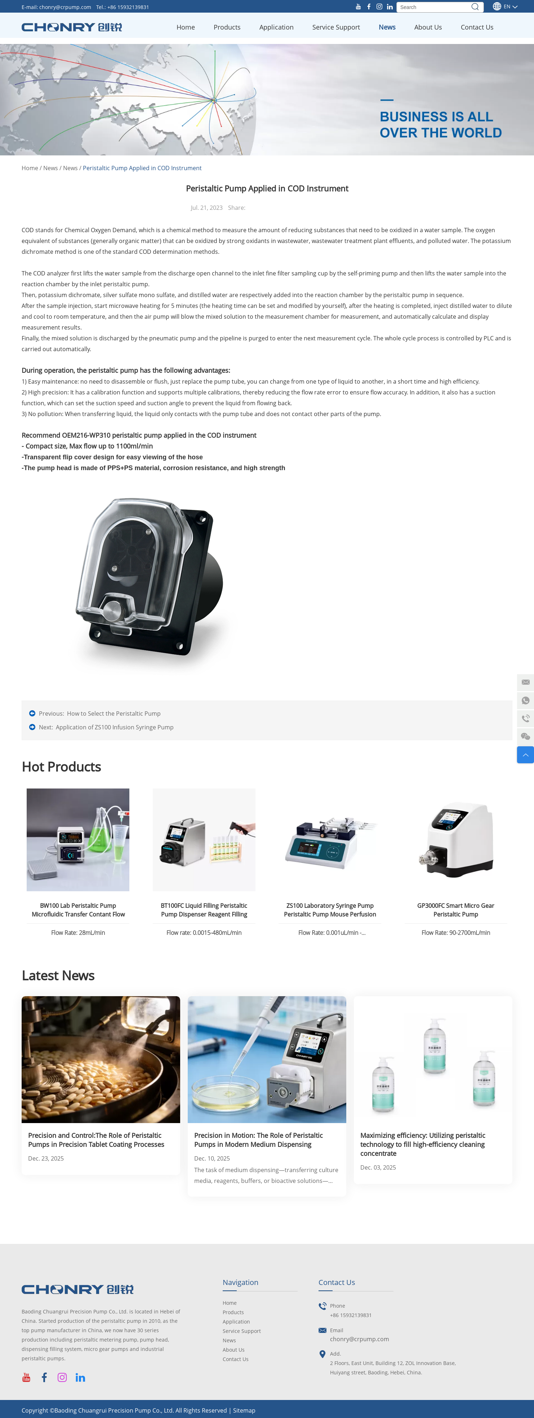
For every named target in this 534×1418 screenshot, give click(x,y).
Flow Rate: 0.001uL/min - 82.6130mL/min (329, 933)
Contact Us (477, 27)
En (502, 6)
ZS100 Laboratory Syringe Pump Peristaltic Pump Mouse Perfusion (330, 910)
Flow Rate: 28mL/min (78, 933)
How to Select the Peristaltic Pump (114, 713)
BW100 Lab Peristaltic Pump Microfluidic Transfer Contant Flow (78, 910)
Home (186, 27)
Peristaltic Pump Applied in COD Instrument (142, 168)
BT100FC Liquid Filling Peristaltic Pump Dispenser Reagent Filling (204, 910)
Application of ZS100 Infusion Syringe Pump (115, 727)
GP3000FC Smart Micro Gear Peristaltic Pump (455, 910)
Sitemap (244, 1410)
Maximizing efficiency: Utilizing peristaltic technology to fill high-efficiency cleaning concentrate (422, 1144)
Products (227, 27)
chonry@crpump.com (66, 7)
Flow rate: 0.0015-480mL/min (203, 933)
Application (276, 27)
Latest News (58, 975)
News (387, 27)
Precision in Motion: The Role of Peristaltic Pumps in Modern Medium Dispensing (258, 1140)
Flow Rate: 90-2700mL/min (456, 933)
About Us (428, 27)
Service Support (336, 27)
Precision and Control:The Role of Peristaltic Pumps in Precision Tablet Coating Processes (96, 1140)
